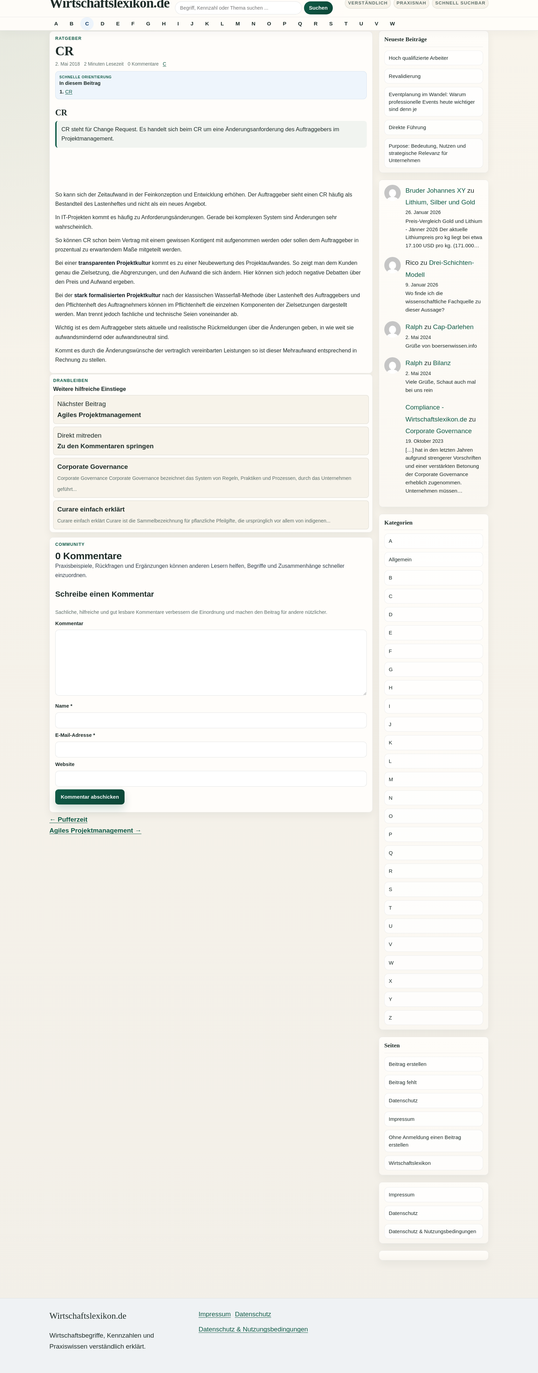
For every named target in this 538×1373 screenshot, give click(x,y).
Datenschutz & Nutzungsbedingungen (432, 1231)
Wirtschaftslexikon (410, 1163)
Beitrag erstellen (407, 1064)
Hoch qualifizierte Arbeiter (418, 58)
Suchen (318, 8)
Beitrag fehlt (403, 1082)
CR (68, 91)
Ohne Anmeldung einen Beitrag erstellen (425, 1140)
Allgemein (400, 559)
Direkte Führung (407, 127)
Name (63, 706)
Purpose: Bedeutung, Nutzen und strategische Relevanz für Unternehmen (427, 153)
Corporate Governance (439, 431)
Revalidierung (405, 76)
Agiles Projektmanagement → (95, 830)
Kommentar (69, 623)
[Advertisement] (211, 170)
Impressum (401, 1119)
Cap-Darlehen (453, 326)
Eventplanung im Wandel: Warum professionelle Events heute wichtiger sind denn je (432, 101)
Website (64, 764)
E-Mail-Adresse (75, 735)
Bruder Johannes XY (436, 190)
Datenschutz (403, 1100)
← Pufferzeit (68, 819)
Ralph (414, 326)
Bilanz (442, 363)
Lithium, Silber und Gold (440, 202)
